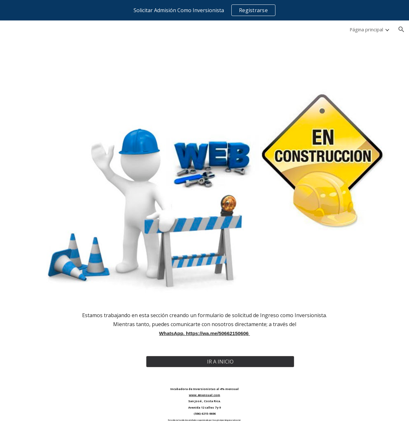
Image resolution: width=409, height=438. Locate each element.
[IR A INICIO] (220, 361)
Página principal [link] (366, 29)
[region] (204, 10)
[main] (204, 324)
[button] (401, 29)
